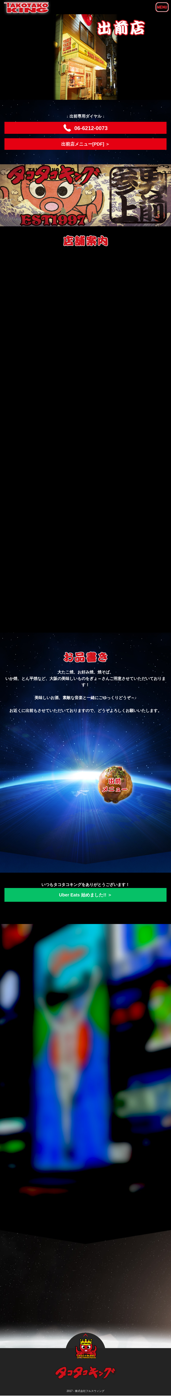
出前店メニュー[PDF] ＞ (85, 144)
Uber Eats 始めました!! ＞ (85, 894)
